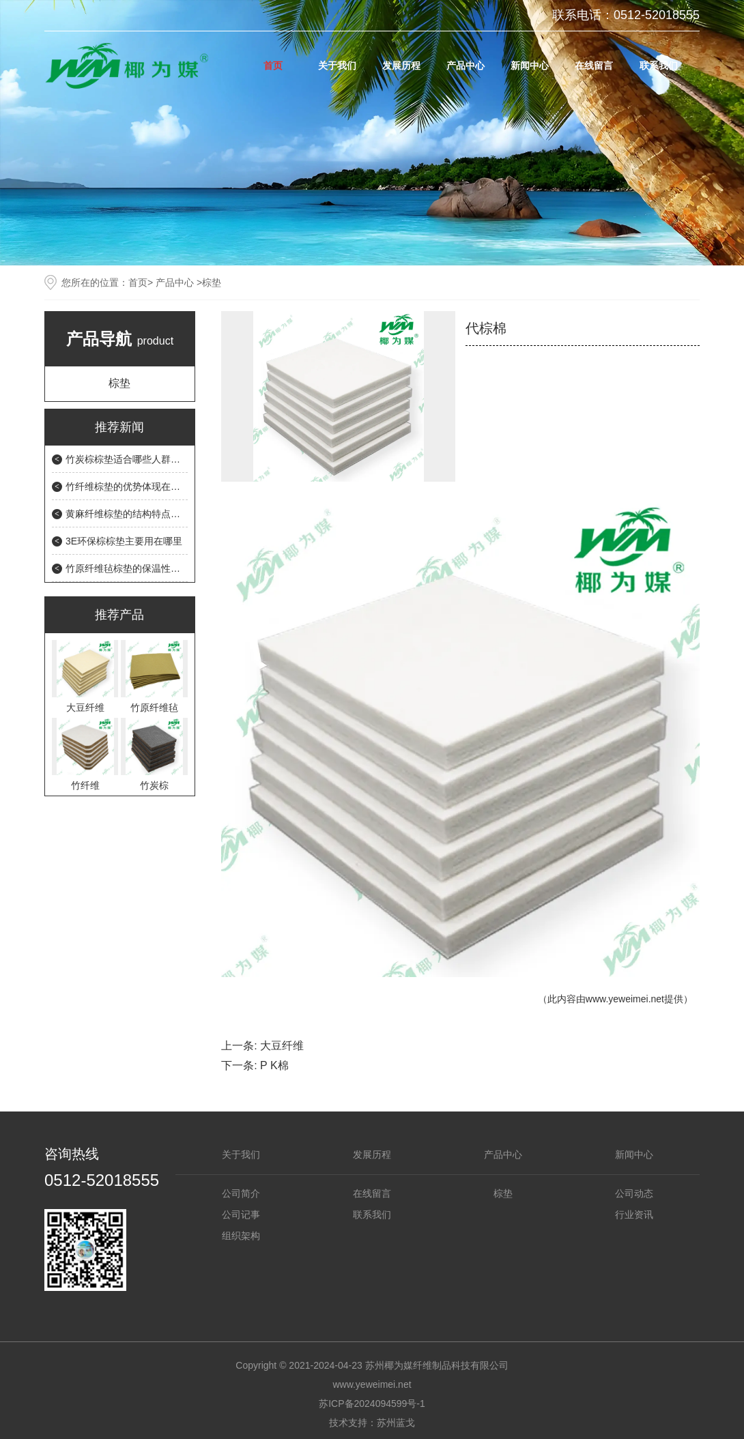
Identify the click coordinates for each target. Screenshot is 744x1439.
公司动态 (634, 1193)
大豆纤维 (282, 1045)
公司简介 (241, 1193)
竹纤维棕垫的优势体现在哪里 (128, 486)
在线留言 (594, 65)
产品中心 (465, 65)
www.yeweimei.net (625, 998)
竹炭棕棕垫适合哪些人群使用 (128, 459)
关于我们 (337, 65)
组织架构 (241, 1235)
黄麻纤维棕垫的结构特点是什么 (132, 513)
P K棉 (274, 1065)
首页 (273, 65)
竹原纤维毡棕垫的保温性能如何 (132, 568)
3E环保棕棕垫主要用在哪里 (124, 541)
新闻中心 (530, 65)
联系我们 (659, 65)
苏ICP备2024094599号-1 (372, 1403)
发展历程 (401, 65)
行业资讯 (634, 1214)
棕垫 (119, 383)
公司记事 (241, 1214)
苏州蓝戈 (396, 1422)
